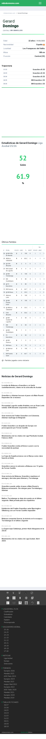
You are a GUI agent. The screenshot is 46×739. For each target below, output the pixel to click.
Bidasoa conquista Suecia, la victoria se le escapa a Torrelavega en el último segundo (22, 520)
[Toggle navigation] (40, 3)
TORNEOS (6, 668)
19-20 (6, 645)
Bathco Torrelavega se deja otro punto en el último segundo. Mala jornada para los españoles (22, 499)
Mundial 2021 (9, 692)
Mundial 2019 (9, 698)
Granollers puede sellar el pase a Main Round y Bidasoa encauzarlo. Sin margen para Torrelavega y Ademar (22, 488)
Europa (6, 661)
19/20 (6, 724)
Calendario (8, 617)
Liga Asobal (8, 658)
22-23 (6, 637)
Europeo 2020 (9, 695)
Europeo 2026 (9, 671)
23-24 (6, 635)
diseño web (24, 732)
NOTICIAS (6, 655)
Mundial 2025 (9, 673)
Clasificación (8, 611)
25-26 (6, 629)
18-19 (6, 648)
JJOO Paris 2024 (10, 676)
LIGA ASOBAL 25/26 (10, 609)
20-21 (6, 643)
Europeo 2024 (9, 679)
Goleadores (8, 614)
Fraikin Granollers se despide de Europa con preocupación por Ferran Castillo (19, 427)
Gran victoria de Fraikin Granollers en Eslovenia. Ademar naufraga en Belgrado (20, 417)
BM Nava (8, 345)
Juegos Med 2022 (10, 684)
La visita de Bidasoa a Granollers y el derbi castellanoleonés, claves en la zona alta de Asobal (21, 386)
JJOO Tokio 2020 (10, 689)
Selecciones (8, 663)
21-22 (6, 640)
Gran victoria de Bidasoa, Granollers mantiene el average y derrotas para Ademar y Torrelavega (21, 477)
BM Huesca (9, 289)
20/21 (6, 721)
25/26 (6, 707)
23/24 (6, 713)
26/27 (6, 705)
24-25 (6, 632)
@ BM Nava (9, 292)
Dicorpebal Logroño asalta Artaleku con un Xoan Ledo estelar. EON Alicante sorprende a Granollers (23, 407)
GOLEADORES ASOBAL (11, 627)
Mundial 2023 (9, 681)
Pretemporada (9, 622)
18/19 (6, 726)
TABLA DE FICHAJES (10, 702)
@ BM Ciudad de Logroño (9, 320)
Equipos (7, 619)
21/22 (6, 718)
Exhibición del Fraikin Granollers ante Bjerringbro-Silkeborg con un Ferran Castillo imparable (21, 510)
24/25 (6, 710)
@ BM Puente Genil (8, 302)
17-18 (6, 651)
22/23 (6, 715)
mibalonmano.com (9, 13)
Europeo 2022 (9, 687)
